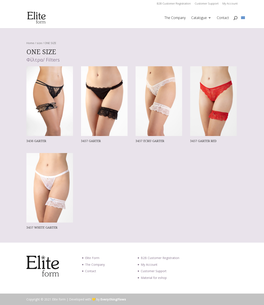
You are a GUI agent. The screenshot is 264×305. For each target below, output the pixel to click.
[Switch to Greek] (243, 18)
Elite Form (92, 258)
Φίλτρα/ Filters (43, 60)
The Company (175, 18)
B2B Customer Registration (174, 3)
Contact (223, 18)
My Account (230, 3)
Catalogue (199, 18)
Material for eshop (154, 278)
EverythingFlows (113, 299)
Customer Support (207, 3)
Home (30, 43)
